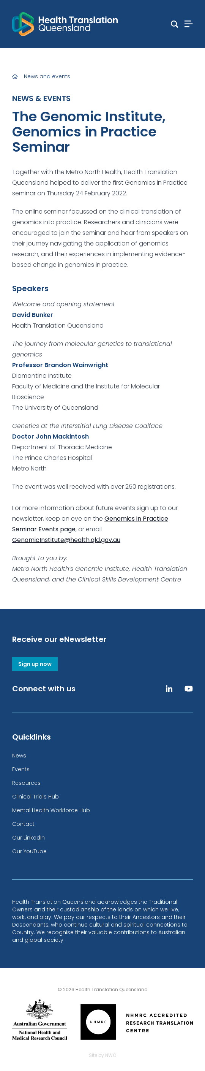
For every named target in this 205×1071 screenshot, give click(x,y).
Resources (26, 783)
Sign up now (35, 664)
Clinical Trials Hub (35, 796)
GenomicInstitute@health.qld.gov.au (66, 540)
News (19, 755)
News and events (47, 76)
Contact (23, 824)
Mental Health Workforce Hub (51, 810)
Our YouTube (29, 851)
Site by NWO (102, 1055)
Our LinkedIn (28, 837)
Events (21, 769)
